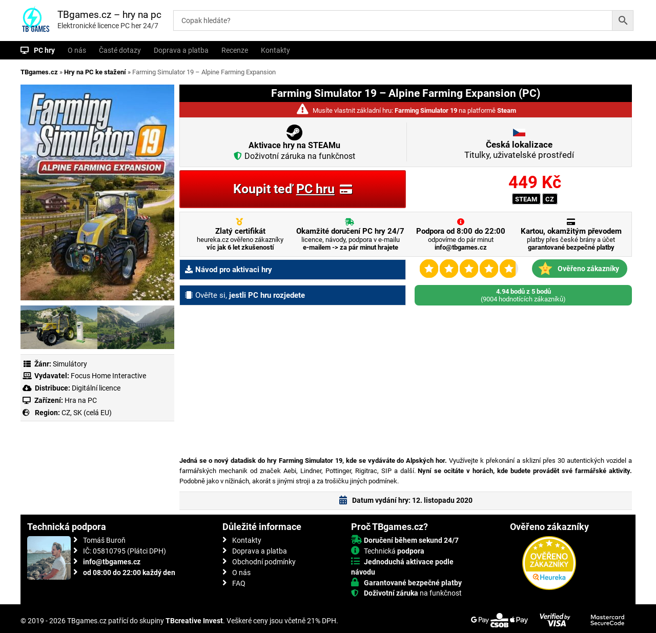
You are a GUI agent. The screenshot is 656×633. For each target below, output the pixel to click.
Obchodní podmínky (264, 562)
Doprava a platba (181, 50)
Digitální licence (95, 388)
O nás (77, 50)
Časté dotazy (120, 50)
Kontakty (275, 50)
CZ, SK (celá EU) (86, 413)
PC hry (44, 50)
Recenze (234, 50)
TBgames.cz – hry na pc (109, 15)
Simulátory (70, 364)
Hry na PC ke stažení (95, 72)
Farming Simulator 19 (426, 110)
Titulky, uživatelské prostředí (519, 149)
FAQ (238, 583)
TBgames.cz (39, 72)
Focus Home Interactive (108, 376)
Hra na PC (80, 400)
